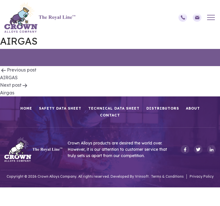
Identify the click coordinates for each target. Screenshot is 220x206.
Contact (110, 115)
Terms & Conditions (167, 176)
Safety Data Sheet (60, 108)
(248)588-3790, (182, 17)
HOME (26, 108)
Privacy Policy (202, 176)
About (193, 108)
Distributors (162, 108)
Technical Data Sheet (114, 108)
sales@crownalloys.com (197, 17)
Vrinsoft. (142, 176)
